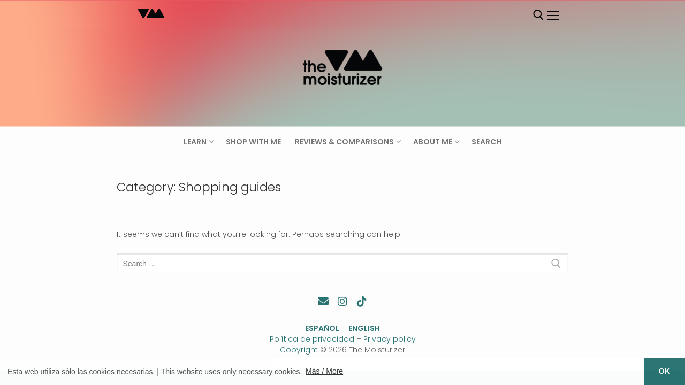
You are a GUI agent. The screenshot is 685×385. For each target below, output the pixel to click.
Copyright (299, 349)
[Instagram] (342, 301)
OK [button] (665, 371)
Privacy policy (389, 339)
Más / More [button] (324, 371)
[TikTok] (361, 301)
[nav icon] (552, 15)
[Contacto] (323, 301)
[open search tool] (538, 15)
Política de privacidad (312, 339)
